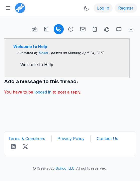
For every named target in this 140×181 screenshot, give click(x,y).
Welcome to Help (30, 46)
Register (125, 8)
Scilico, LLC (65, 168)
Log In (103, 8)
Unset (44, 53)
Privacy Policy (71, 138)
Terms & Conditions (26, 138)
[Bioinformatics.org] (19, 7)
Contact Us (107, 138)
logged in (42, 92)
